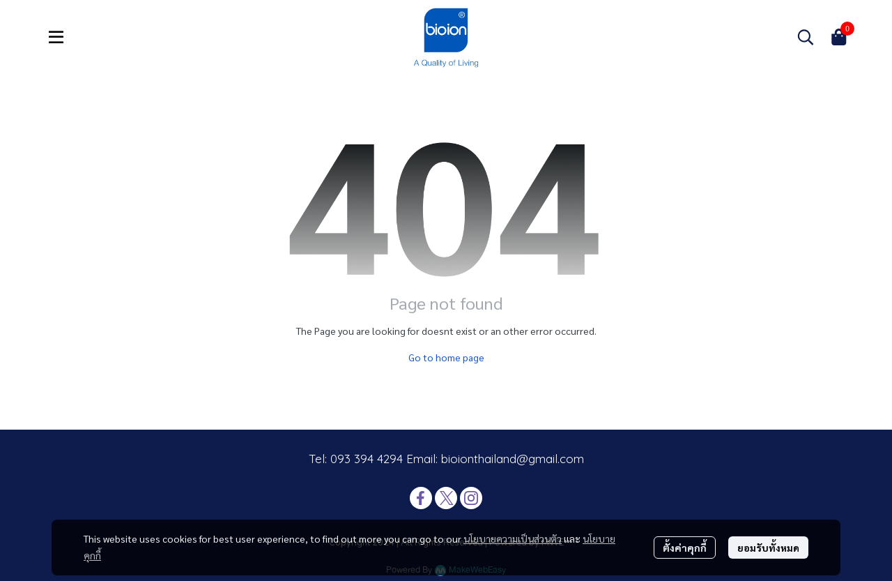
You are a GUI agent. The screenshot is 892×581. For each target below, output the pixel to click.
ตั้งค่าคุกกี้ (685, 547)
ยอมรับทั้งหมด (768, 547)
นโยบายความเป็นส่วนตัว (512, 538)
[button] (805, 37)
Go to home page (446, 357)
